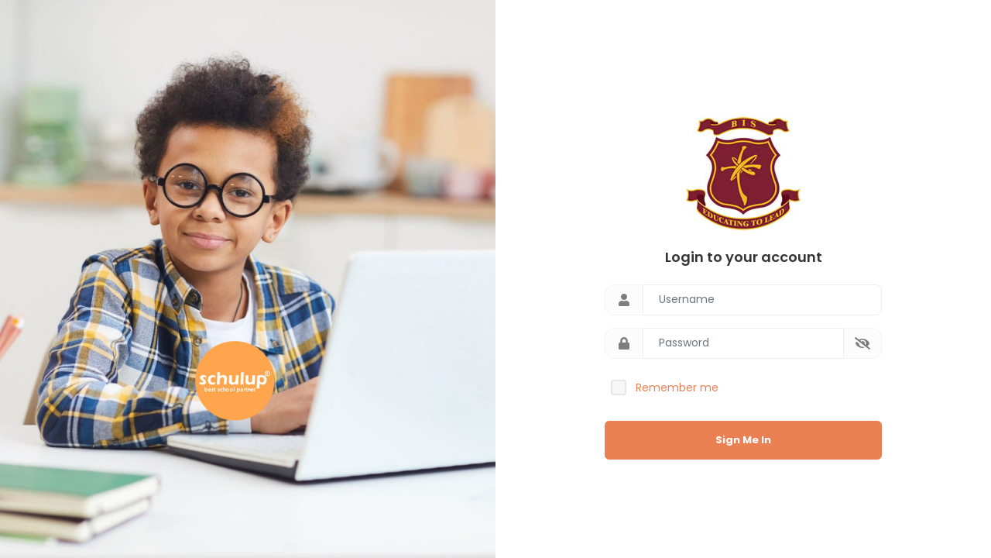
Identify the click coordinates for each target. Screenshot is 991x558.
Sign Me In (743, 439)
